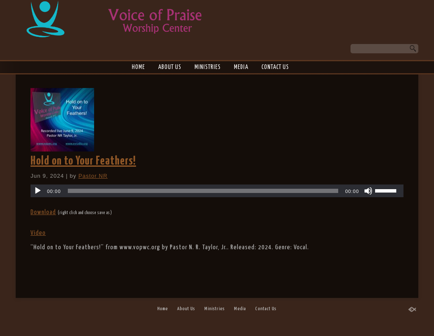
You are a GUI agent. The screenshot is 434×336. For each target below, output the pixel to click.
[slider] (203, 191)
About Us (169, 67)
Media (241, 67)
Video (38, 233)
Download (43, 212)
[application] (217, 191)
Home (138, 67)
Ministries (208, 67)
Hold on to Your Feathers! (83, 161)
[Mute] (368, 191)
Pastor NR (93, 176)
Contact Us (275, 67)
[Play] (37, 191)
